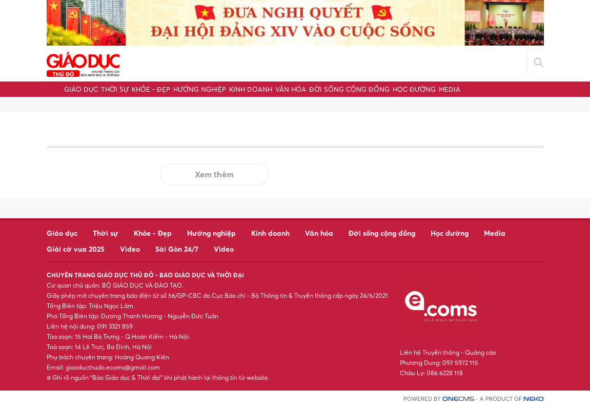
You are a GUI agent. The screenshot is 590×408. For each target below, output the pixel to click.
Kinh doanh (250, 89)
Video (130, 248)
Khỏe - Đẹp (151, 89)
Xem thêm (214, 174)
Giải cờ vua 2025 (76, 248)
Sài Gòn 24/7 (176, 248)
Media (449, 89)
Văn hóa (290, 89)
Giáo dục (81, 89)
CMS (458, 399)
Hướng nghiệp (199, 89)
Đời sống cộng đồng (349, 89)
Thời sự (115, 89)
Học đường (414, 89)
